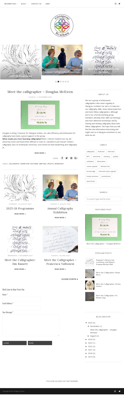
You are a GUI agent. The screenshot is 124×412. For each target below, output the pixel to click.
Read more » (40, 153)
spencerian (91, 181)
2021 (90, 350)
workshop (59, 164)
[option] (20, 62)
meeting (42, 164)
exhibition (24, 164)
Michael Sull (105, 166)
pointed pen (106, 176)
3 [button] (61, 81)
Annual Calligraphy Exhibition (62, 72)
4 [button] (63, 81)
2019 (90, 357)
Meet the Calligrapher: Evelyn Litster (108, 285)
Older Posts (68, 277)
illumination (101, 161)
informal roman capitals (107, 171)
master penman (92, 176)
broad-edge (91, 171)
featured (34, 164)
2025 (90, 322)
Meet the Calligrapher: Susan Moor (108, 273)
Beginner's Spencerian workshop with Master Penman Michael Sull (105, 262)
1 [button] (56, 81)
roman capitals (92, 166)
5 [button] (65, 81)
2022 (90, 346)
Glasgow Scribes (19, 409)
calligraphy (14, 164)
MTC (88, 156)
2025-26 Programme (20, 76)
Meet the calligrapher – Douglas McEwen (40, 92)
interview (111, 151)
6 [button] (68, 81)
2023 (90, 343)
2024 (90, 339)
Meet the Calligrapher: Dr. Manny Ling (107, 296)
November (94, 326)
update (50, 164)
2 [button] (58, 81)
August (93, 336)
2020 (90, 353)
